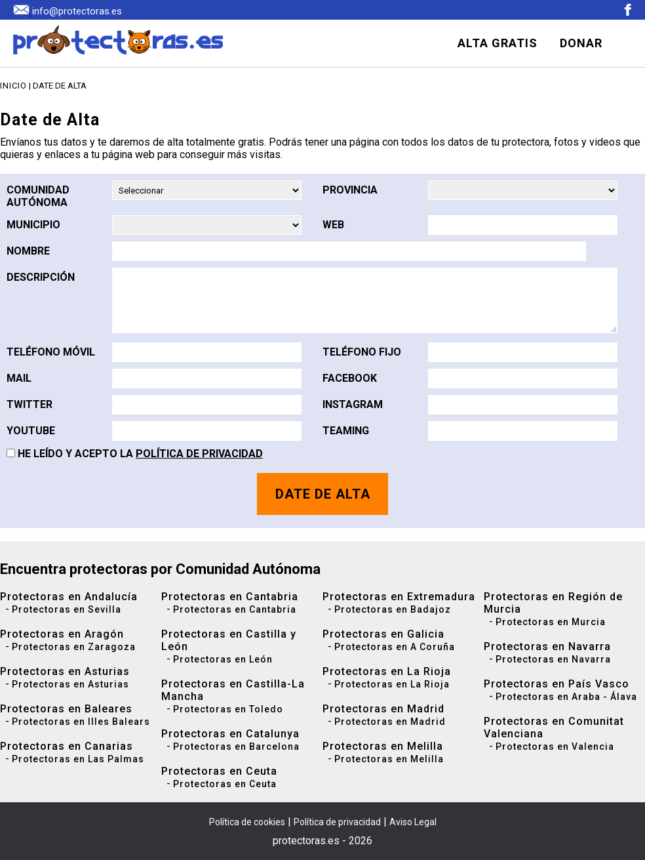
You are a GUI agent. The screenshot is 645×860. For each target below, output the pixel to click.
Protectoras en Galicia (383, 634)
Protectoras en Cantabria (229, 596)
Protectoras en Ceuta (219, 771)
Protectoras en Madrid (383, 709)
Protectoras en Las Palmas (78, 759)
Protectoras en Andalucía (69, 596)
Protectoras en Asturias (65, 671)
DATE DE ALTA (322, 494)
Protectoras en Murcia (551, 622)
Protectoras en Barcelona (236, 746)
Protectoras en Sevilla (66, 609)
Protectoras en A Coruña (394, 647)
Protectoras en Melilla (382, 746)
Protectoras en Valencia (555, 746)
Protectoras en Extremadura (398, 596)
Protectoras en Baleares (66, 709)
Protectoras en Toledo (228, 709)
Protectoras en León (223, 659)
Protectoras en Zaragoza (74, 647)
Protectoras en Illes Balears (81, 721)
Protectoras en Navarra (547, 646)
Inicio (13, 86)
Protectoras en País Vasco (556, 684)
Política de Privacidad (199, 453)
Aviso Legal (413, 822)
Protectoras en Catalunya (230, 733)
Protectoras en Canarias (66, 746)
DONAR (581, 43)
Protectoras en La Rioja (386, 671)
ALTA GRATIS (498, 43)
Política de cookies (247, 822)
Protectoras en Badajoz (392, 609)
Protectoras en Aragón (62, 634)
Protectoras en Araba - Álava (566, 696)
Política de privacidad (337, 822)
